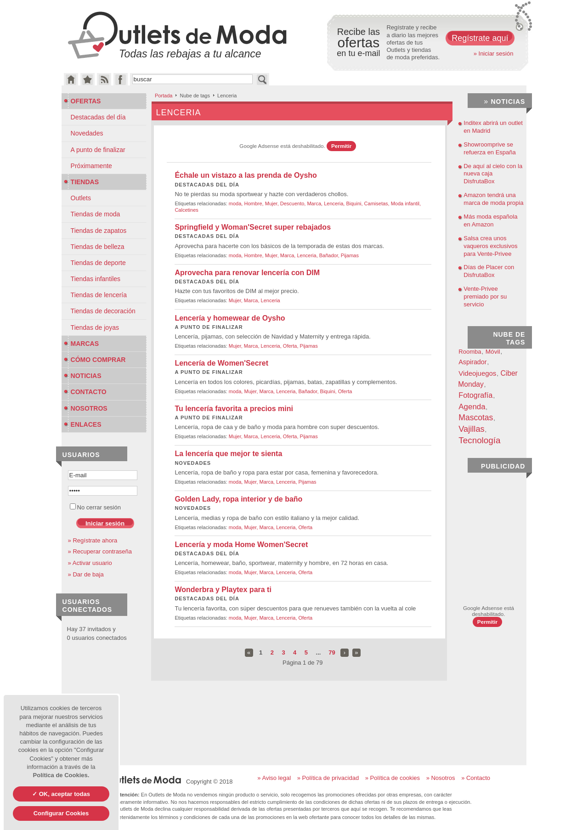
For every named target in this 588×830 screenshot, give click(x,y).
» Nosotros (440, 777)
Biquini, (355, 203)
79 (331, 652)
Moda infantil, (406, 203)
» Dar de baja (86, 574)
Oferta (345, 391)
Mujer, (272, 203)
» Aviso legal (274, 777)
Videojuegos (477, 373)
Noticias (83, 375)
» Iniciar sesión (494, 53)
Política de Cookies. (61, 775)
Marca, (315, 203)
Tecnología (479, 440)
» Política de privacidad (328, 777)
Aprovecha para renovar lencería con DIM (247, 273)
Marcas (81, 343)
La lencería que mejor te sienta (228, 453)
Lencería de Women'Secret (221, 363)
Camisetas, (377, 203)
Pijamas (350, 255)
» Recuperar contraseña (100, 551)
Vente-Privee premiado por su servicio (485, 296)
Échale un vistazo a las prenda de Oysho (246, 175)
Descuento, (293, 203)
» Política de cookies (392, 777)
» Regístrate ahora (93, 540)
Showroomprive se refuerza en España (489, 148)
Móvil (493, 351)
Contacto (85, 391)
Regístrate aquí (480, 38)
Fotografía (475, 395)
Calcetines (186, 210)
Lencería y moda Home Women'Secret (241, 544)
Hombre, (254, 203)
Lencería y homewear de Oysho (230, 318)
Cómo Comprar (95, 359)
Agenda (471, 406)
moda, (236, 203)
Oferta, (291, 346)
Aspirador (472, 362)
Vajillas (471, 429)
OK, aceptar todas (63, 793)
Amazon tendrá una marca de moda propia (493, 199)
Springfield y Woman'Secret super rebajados (253, 227)
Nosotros (85, 408)
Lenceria (270, 300)
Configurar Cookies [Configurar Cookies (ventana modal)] (61, 813)
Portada (164, 95)
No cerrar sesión (95, 507)
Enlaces (83, 424)
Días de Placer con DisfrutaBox (489, 271)
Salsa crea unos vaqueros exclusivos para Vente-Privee (490, 246)
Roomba (469, 351)
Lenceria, (335, 203)
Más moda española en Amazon (490, 220)
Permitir (341, 146)
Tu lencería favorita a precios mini (234, 408)
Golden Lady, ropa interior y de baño (238, 499)
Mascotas (475, 417)
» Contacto (475, 777)
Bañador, (330, 255)
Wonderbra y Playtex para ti (223, 589)
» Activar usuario (90, 562)
